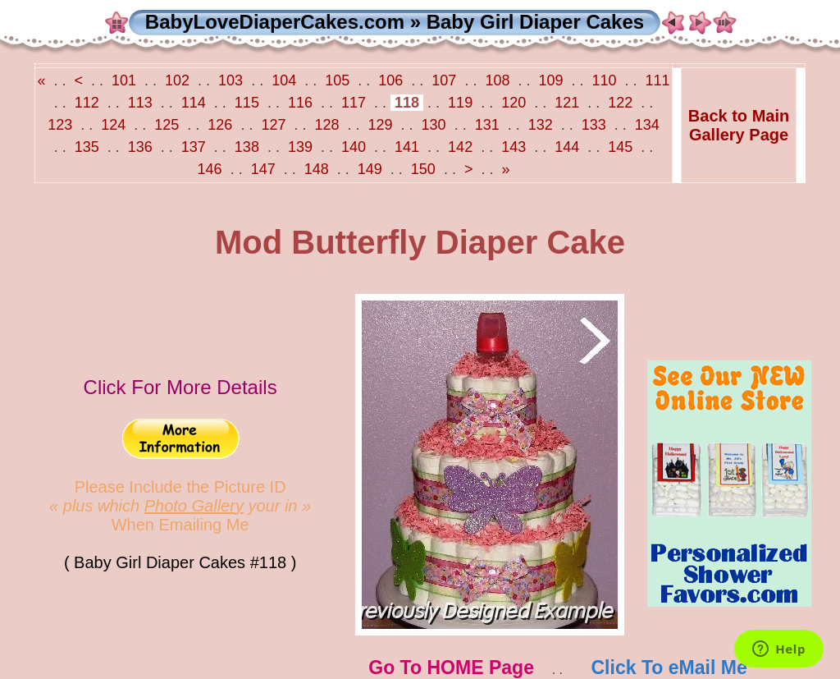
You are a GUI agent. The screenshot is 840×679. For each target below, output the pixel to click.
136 (140, 147)
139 (300, 147)
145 (620, 147)
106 (390, 80)
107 (443, 80)
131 (487, 125)
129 (380, 125)
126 (219, 125)
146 (212, 169)
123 (62, 125)
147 (263, 169)
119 (460, 102)
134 (645, 125)
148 (316, 169)
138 (247, 147)
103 (230, 80)
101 (123, 80)
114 (193, 102)
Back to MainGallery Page (738, 125)
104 (283, 80)
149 (370, 169)
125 (166, 125)
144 (566, 147)
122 (620, 102)
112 (87, 102)
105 (337, 80)
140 (353, 147)
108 (497, 80)
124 (113, 125)
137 (193, 147)
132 (540, 125)
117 (353, 102)
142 (460, 147)
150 (423, 169)
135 (87, 147)
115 (247, 102)
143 (513, 147)
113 (140, 102)
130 (434, 125)
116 (300, 102)
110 (604, 80)
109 (550, 80)
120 (513, 102)
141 (406, 147)
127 (273, 125)
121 (566, 102)
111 (655, 80)
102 (177, 80)
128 (326, 125)
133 (594, 125)
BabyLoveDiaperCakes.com (274, 22)
